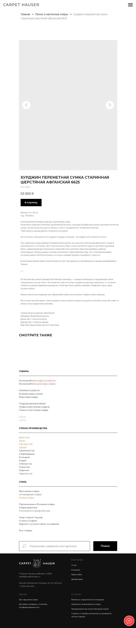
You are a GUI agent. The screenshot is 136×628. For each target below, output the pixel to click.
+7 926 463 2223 (26, 586)
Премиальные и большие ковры (36, 504)
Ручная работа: (27, 380)
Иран (22, 440)
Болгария (24, 457)
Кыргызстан (25, 473)
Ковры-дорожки (28, 507)
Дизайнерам (77, 579)
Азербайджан (27, 454)
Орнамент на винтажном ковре (86, 604)
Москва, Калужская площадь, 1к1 (34, 583)
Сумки (22, 420)
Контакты (75, 570)
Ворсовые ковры (28, 397)
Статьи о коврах (28, 520)
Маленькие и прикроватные (34, 510)
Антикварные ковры (30, 494)
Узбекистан (25, 463)
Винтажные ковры (29, 491)
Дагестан (24, 437)
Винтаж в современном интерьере (87, 599)
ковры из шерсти (45, 380)
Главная (25, 14)
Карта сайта (76, 574)
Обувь (22, 416)
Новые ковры (26, 497)
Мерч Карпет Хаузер (31, 517)
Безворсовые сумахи (31, 393)
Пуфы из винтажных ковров (34, 406)
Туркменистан (27, 450)
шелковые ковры (45, 383)
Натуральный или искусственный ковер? (90, 609)
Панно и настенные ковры (51, 14)
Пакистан (24, 467)
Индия (22, 460)
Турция (23, 447)
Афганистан (25, 444)
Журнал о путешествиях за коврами (39, 524)
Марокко (24, 470)
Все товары (25, 530)
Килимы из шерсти (29, 390)
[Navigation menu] (130, 5)
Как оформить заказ (28, 599)
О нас (74, 565)
